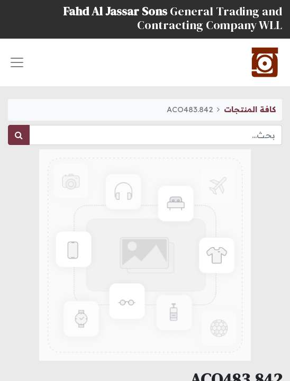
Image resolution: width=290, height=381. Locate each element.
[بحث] (19, 135)
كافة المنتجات (250, 109)
